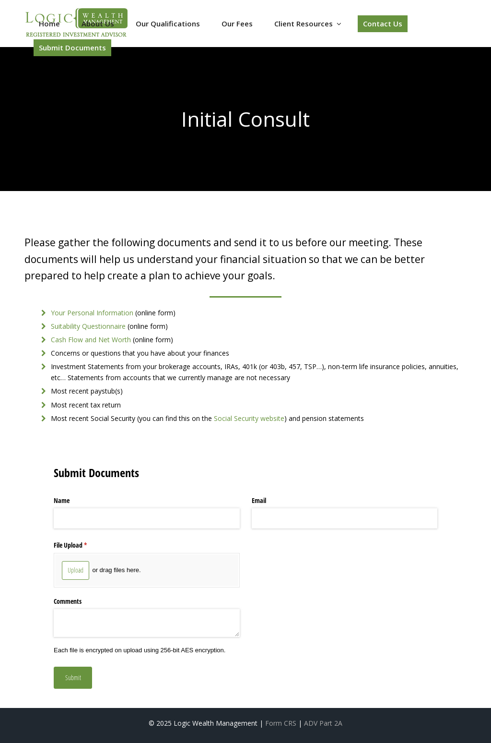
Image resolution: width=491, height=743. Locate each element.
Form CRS (280, 723)
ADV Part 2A (323, 723)
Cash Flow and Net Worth (91, 339)
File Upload (81, 545)
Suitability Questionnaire (88, 326)
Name (62, 500)
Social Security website (249, 418)
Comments (68, 601)
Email (259, 500)
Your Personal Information (92, 312)
